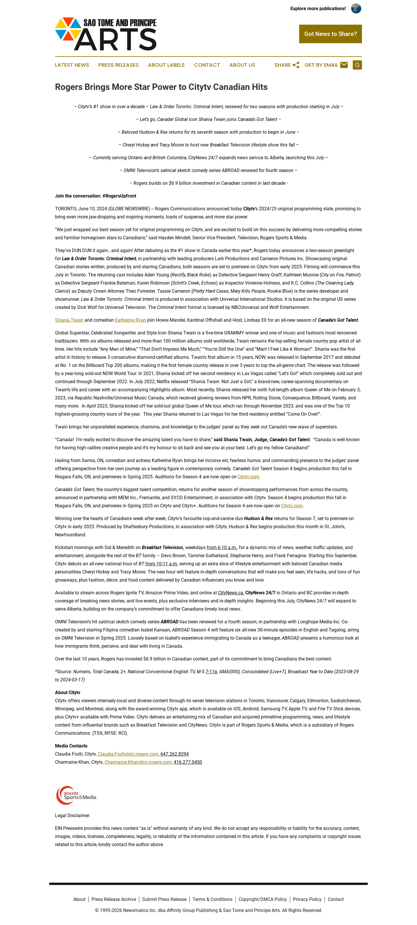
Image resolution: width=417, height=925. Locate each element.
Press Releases (118, 65)
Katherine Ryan (130, 320)
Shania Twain (69, 320)
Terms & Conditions (213, 899)
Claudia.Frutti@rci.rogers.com (128, 754)
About (79, 899)
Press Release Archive (114, 899)
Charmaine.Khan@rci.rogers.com (138, 762)
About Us (242, 65)
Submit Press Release (164, 899)
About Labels (166, 65)
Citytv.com (248, 476)
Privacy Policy (307, 899)
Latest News (72, 65)
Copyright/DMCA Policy (263, 899)
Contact (207, 65)
